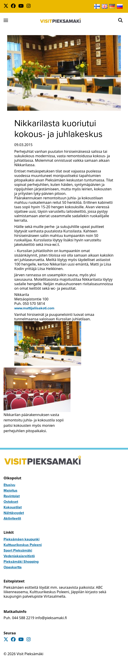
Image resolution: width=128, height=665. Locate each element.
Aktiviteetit (12, 518)
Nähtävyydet (14, 512)
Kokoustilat (13, 507)
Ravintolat (12, 496)
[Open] (120, 20)
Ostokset (11, 501)
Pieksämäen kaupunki (21, 539)
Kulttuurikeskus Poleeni (23, 544)
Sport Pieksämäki (18, 550)
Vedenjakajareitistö (19, 556)
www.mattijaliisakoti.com (34, 308)
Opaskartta (13, 567)
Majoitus (10, 490)
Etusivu (9, 484)
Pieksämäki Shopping (21, 561)
